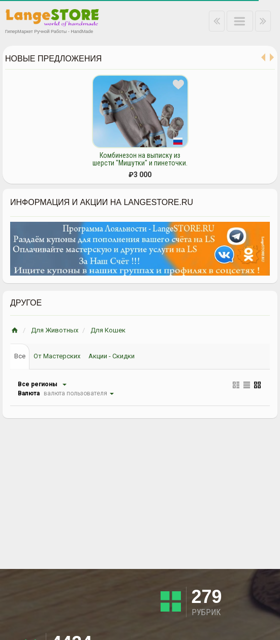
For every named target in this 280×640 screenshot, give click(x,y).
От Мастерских (57, 356)
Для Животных (54, 330)
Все (19, 356)
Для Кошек (108, 330)
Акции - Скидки (111, 356)
